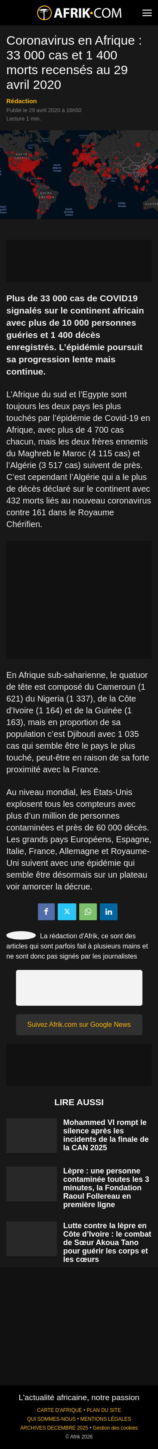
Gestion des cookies (115, 1428)
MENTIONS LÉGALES (105, 1419)
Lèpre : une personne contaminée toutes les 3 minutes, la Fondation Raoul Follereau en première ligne (106, 1188)
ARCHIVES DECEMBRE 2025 (54, 1428)
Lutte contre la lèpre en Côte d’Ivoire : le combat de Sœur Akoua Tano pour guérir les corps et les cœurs (107, 1242)
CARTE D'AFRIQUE (59, 1410)
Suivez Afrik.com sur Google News (79, 1024)
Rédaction (21, 100)
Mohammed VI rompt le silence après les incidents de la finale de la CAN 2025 (106, 1135)
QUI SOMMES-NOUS (51, 1419)
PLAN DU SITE (104, 1410)
